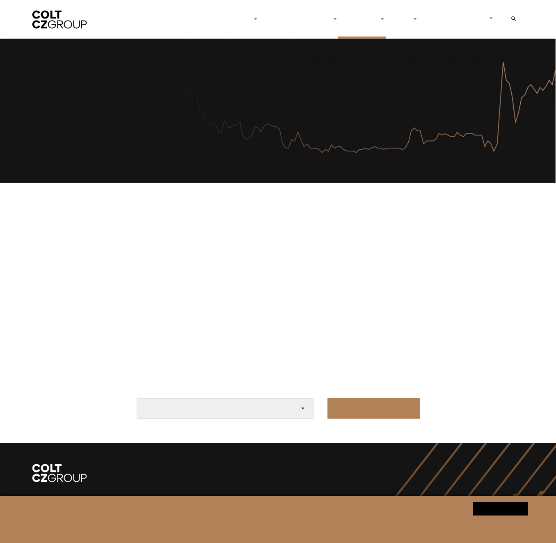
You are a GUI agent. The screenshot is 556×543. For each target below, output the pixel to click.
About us (233, 19)
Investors (358, 19)
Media (399, 19)
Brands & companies (295, 19)
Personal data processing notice (193, 529)
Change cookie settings (262, 529)
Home (202, 19)
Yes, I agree (500, 508)
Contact (436, 19)
